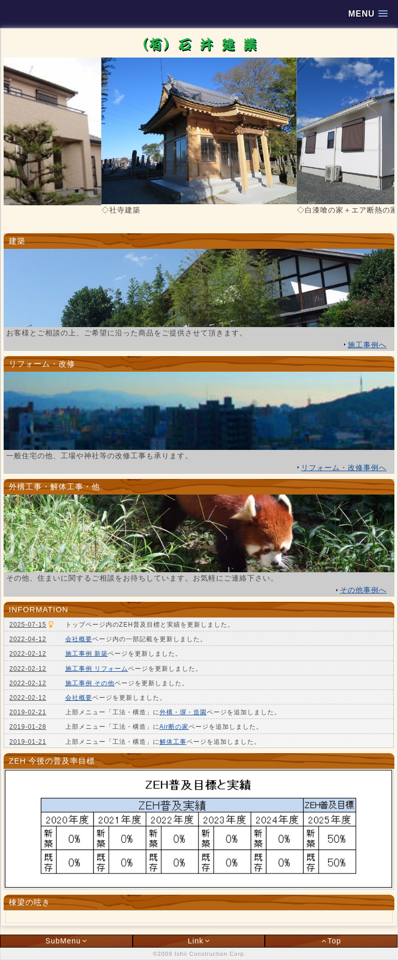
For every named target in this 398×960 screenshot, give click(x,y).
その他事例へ (363, 590)
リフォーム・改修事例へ (344, 467)
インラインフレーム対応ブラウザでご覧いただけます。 (198, 682)
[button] (368, 13)
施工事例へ (367, 345)
